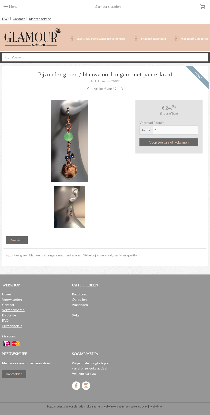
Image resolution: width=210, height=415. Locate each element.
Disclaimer (9, 315)
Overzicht (16, 240)
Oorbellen (79, 299)
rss (100, 406)
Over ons (9, 336)
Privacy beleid (12, 326)
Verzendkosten (13, 310)
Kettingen (79, 294)
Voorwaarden (12, 299)
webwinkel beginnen (116, 406)
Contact (19, 19)
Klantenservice (40, 19)
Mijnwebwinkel (154, 406)
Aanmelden (14, 374)
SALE (76, 315)
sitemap (91, 406)
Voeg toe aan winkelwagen (169, 142)
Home (6, 294)
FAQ (5, 19)
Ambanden (80, 305)
